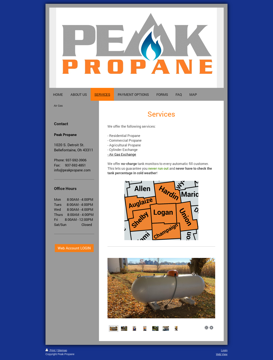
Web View (222, 354)
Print (51, 350)
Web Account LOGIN (74, 248)
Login (224, 350)
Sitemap (62, 350)
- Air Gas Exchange (121, 154)
